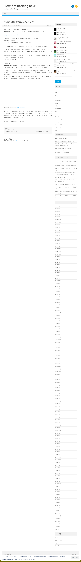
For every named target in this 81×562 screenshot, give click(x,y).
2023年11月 (58, 278)
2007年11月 (58, 513)
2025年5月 (57, 235)
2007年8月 (57, 521)
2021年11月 (58, 339)
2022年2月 (57, 334)
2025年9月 (57, 224)
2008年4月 (57, 499)
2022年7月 (57, 320)
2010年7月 (57, 438)
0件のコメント (48, 25)
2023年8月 (57, 286)
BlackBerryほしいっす (11, 131)
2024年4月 (57, 264)
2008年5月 (57, 497)
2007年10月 (58, 515)
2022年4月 (57, 328)
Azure (56, 95)
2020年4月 (57, 385)
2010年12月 (58, 425)
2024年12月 (58, 248)
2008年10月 (58, 486)
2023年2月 (57, 302)
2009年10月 (58, 459)
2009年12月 (58, 454)
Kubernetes (58, 108)
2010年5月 (57, 443)
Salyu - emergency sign (62, 37)
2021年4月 (57, 358)
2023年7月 (57, 288)
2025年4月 (57, 238)
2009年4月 (57, 475)
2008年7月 (57, 491)
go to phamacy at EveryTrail (11, 35)
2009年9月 (57, 462)
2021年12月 (58, 337)
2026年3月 (57, 208)
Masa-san (10, 25)
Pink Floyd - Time (61, 28)
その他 (57, 122)
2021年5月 (57, 355)
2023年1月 (57, 304)
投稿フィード (58, 540)
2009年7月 (57, 467)
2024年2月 (57, 270)
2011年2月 (57, 419)
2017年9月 (57, 403)
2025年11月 (58, 219)
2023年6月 (57, 291)
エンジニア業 (58, 119)
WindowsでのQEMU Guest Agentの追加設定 (65, 165)
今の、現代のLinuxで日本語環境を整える (65, 184)
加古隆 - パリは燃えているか (64, 59)
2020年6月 (57, 379)
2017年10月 (58, 401)
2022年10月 (58, 312)
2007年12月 (58, 510)
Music (56, 114)
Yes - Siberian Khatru (62, 50)
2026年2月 (57, 211)
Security (57, 116)
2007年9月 (57, 518)
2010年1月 (57, 451)
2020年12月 (58, 366)
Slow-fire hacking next (19, 6)
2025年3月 (57, 240)
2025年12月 (58, 216)
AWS (56, 92)
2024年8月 (57, 256)
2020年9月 (57, 374)
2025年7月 (57, 230)
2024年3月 (57, 267)
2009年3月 (57, 478)
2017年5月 (57, 406)
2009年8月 (57, 465)
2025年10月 (58, 222)
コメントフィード (59, 543)
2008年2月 (57, 505)
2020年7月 (57, 377)
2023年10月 (58, 280)
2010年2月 (57, 449)
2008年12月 (58, 481)
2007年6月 (57, 526)
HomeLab (57, 103)
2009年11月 (58, 457)
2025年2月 (57, 243)
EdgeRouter (58, 100)
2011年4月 (57, 414)
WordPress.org (59, 545)
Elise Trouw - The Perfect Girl (64, 41)
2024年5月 (57, 262)
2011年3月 (57, 417)
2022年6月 (57, 323)
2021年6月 (57, 353)
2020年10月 (58, 371)
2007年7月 (57, 523)
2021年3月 (57, 361)
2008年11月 (58, 483)
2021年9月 (57, 345)
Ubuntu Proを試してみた (61, 177)
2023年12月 (58, 275)
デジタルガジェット (60, 124)
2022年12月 (58, 307)
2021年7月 (57, 350)
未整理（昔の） (13, 121)
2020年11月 (58, 369)
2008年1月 (57, 507)
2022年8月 (57, 318)
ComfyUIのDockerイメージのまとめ (63, 148)
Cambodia (57, 98)
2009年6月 (57, 470)
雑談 (56, 130)
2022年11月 (58, 310)
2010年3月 (57, 446)
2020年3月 (57, 387)
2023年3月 (57, 299)
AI (55, 90)
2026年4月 (57, 206)
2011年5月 (57, 411)
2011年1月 (57, 422)
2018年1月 (57, 398)
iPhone (22, 121)
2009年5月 (57, 473)
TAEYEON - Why (61, 54)
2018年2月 (57, 395)
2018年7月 (57, 393)
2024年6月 (57, 259)
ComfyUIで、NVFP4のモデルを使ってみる (65, 141)
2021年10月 (58, 342)
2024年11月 (58, 251)
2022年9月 (57, 315)
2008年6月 (57, 494)
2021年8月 (57, 347)
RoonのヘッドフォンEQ (61, 138)
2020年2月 (57, 390)
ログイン (18, 140)
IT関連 (56, 106)
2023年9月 (57, 283)
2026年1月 (57, 214)
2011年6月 (57, 409)
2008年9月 (57, 489)
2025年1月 (57, 246)
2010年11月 (58, 427)
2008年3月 (57, 502)
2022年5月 (57, 326)
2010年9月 (57, 433)
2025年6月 (57, 232)
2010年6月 (57, 441)
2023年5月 (57, 294)
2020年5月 (57, 382)
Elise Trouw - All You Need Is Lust (65, 46)
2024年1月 (57, 272)
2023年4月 (57, 296)
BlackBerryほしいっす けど (43, 131)
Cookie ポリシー (36, 559)
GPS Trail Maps (21, 107)
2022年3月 (57, 331)
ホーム (5, 13)
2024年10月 (58, 254)
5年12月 (57, 529)
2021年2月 (57, 363)
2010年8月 (57, 435)
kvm (56, 111)
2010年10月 (58, 430)
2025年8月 (57, 227)
